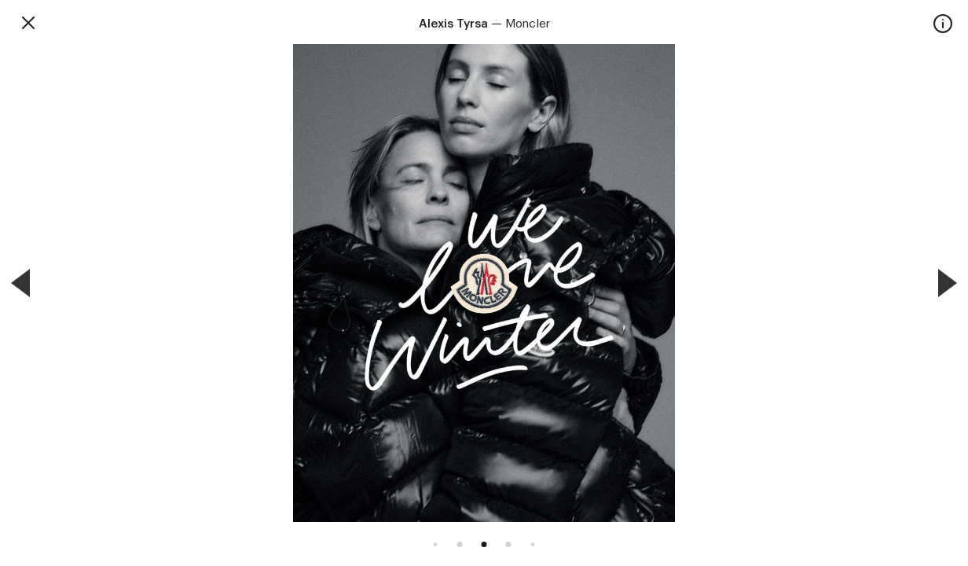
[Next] (947, 283)
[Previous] (20, 283)
